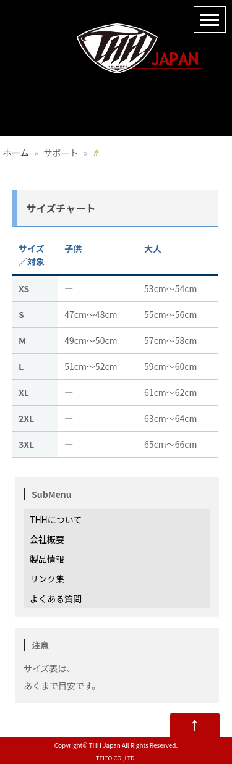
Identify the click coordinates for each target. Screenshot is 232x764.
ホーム (15, 152)
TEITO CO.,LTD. (116, 758)
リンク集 (47, 579)
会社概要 (47, 539)
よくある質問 (56, 598)
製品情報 (47, 559)
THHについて (56, 519)
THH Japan (105, 745)
